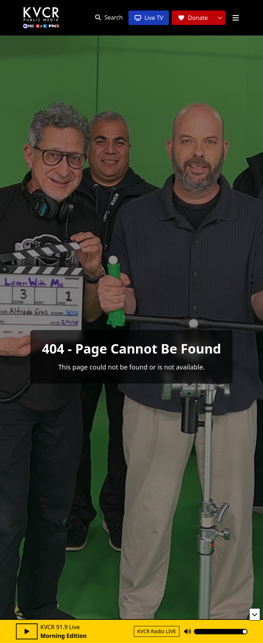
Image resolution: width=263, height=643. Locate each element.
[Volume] (220, 631)
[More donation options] (219, 18)
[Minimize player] (254, 614)
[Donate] (192, 18)
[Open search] (108, 17)
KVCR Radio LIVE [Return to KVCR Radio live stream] (156, 631)
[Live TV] (148, 18)
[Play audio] (27, 631)
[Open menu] (235, 17)
